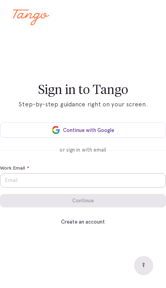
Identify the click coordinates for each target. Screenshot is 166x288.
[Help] (143, 265)
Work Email (14, 168)
